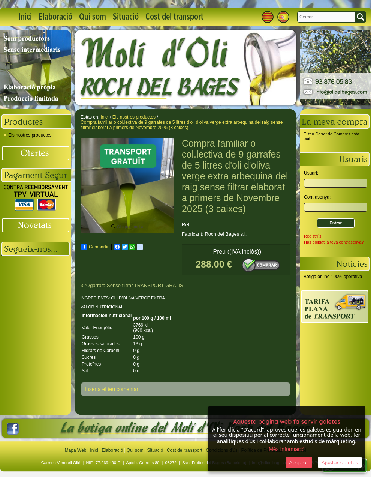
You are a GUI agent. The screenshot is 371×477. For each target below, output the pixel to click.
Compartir (95, 247)
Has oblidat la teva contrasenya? (334, 242)
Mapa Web (76, 450)
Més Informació (287, 449)
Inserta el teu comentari (112, 389)
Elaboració (55, 16)
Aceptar (298, 462)
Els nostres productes (27, 135)
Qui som (92, 16)
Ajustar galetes (340, 462)
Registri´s (312, 236)
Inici (25, 16)
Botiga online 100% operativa (333, 276)
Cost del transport (174, 16)
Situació (126, 16)
